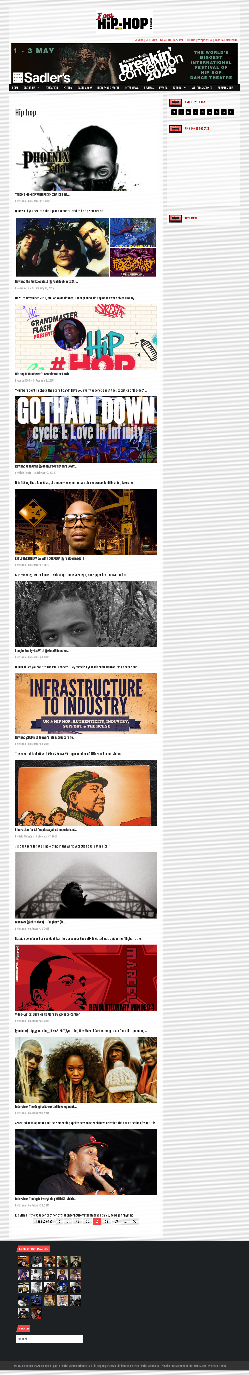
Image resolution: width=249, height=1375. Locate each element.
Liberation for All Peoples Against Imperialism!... (46, 830)
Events (163, 88)
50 (87, 1221)
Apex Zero (23, 288)
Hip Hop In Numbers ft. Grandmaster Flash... (43, 374)
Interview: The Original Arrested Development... (46, 1107)
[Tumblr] (231, 112)
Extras (177, 88)
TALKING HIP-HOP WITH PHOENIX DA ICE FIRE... (42, 195)
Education (52, 88)
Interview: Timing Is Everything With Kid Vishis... (45, 1199)
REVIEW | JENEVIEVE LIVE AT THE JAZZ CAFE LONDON (169, 40)
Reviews (149, 88)
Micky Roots (24, 472)
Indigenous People (108, 88)
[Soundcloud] (224, 112)
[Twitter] (174, 112)
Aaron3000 (24, 380)
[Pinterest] (202, 112)
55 (134, 1221)
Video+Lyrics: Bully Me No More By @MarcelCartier (47, 1014)
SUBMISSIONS (225, 88)
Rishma (22, 201)
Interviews (131, 88)
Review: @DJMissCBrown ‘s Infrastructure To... (45, 738)
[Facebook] (181, 112)
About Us (29, 88)
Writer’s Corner (202, 88)
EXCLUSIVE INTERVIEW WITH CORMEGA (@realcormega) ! (49, 559)
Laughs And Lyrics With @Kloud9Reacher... (42, 651)
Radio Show (85, 88)
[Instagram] (195, 112)
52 (106, 1221)
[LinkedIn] (209, 112)
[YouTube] (216, 112)
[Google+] (188, 112)
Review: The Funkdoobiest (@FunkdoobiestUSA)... (46, 282)
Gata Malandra (25, 836)
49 (77, 1221)
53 (116, 1221)
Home (15, 88)
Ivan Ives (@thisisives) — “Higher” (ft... (40, 922)
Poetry (67, 88)
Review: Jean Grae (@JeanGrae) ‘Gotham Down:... (46, 466)
